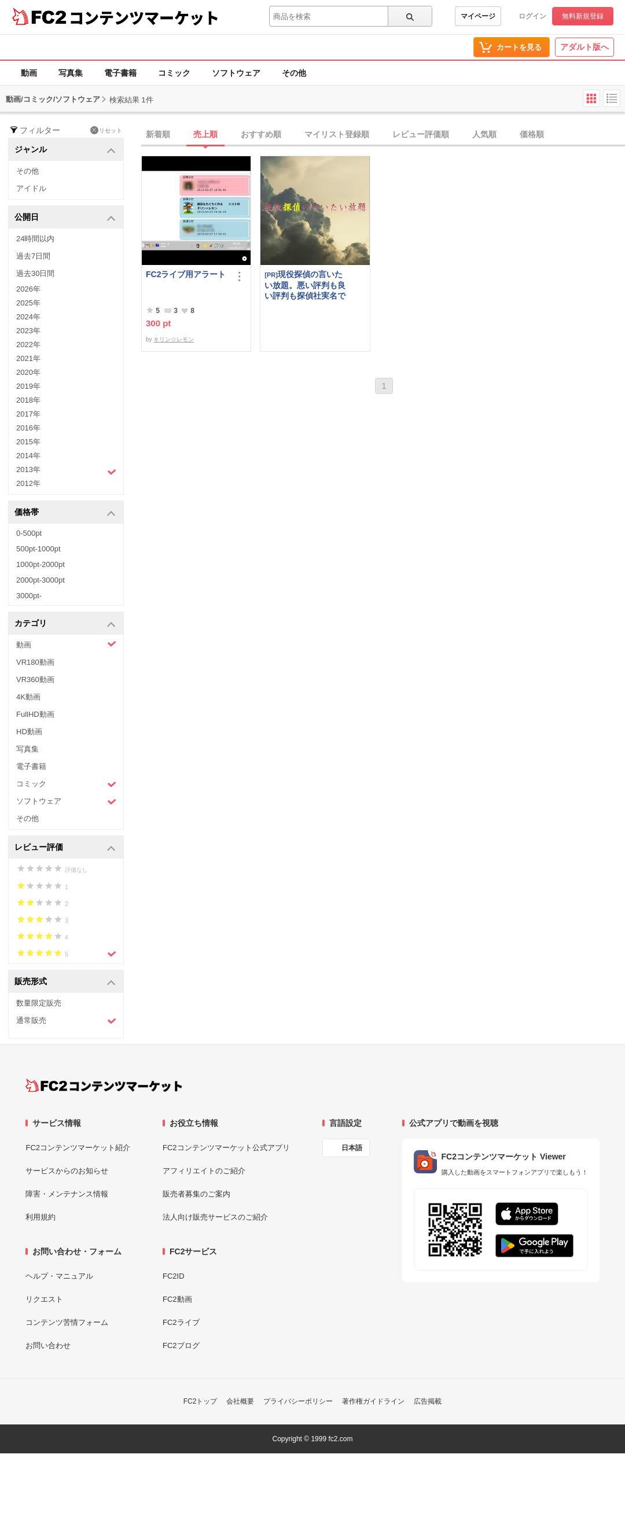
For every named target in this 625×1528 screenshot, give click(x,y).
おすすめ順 (261, 134)
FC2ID (174, 1276)
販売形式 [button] (65, 982)
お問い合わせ (48, 1345)
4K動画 (28, 697)
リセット (106, 130)
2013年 (66, 471)
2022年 (28, 344)
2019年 (28, 386)
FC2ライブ (181, 1322)
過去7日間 (33, 256)
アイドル (31, 188)
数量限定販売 (38, 1003)
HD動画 (29, 731)
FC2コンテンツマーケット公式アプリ (226, 1147)
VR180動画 (35, 662)
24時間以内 (35, 238)
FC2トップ (200, 1401)
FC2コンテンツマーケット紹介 (77, 1147)
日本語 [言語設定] (351, 1148)
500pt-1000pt (38, 548)
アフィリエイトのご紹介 (204, 1170)
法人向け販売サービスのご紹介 (215, 1217)
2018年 (28, 400)
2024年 (28, 316)
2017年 (28, 414)
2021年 (28, 358)
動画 (29, 73)
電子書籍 (120, 73)
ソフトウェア (236, 73)
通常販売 (66, 1021)
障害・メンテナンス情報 (66, 1194)
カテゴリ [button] (65, 623)
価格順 (532, 134)
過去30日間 (35, 273)
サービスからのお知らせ (66, 1170)
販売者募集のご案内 (196, 1194)
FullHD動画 (35, 714)
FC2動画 (177, 1299)
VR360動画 (35, 679)
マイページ (478, 16)
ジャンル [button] (65, 150)
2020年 (28, 372)
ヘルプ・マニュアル (59, 1276)
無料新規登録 (583, 16)
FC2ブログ (181, 1345)
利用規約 (40, 1217)
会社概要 (240, 1401)
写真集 (70, 73)
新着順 (158, 134)
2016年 (28, 428)
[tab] (383, 134)
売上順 (205, 134)
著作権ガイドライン (373, 1401)
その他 (294, 73)
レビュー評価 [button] (65, 847)
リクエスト (44, 1299)
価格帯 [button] (65, 512)
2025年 (28, 303)
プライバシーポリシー (298, 1401)
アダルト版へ (584, 46)
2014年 (28, 455)
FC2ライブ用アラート (186, 274)
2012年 (28, 483)
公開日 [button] (65, 217)
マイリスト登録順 (336, 134)
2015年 (28, 441)
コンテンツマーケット (144, 17)
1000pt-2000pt (40, 564)
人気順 (484, 134)
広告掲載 (428, 1401)
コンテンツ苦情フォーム (66, 1322)
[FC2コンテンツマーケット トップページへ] (103, 1085)
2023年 (28, 330)
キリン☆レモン (173, 339)
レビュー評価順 (420, 134)
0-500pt (29, 533)
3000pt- (29, 595)
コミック (174, 73)
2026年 (28, 289)
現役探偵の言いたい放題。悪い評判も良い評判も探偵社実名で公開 (304, 285)
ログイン (532, 16)
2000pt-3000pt (40, 580)
